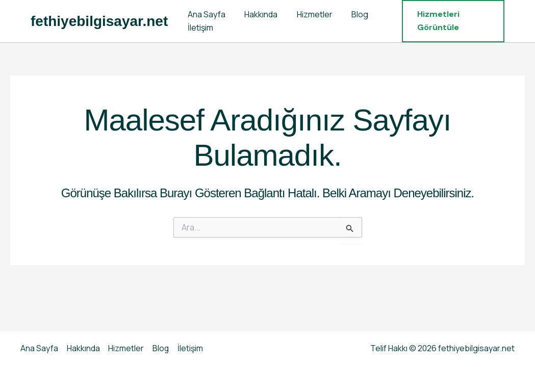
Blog (350, 14)
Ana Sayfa (205, 14)
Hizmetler (307, 14)
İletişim (199, 27)
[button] (451, 21)
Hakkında (256, 14)
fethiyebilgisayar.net (99, 21)
